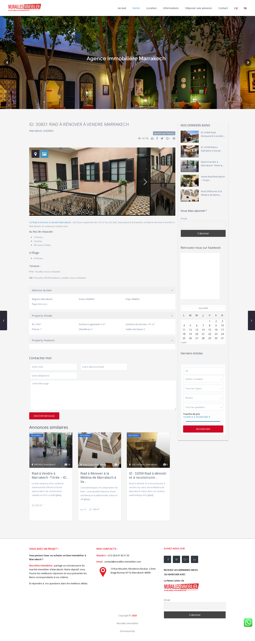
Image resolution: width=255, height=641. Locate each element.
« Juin (183, 342)
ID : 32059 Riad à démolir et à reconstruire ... (147, 475)
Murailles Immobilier (127, 623)
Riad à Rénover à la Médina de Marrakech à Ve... (98, 477)
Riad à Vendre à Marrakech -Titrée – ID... (50, 475)
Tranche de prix (191, 414)
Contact (223, 8)
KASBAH (48, 130)
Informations (171, 8)
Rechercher (203, 429)
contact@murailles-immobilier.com (122, 561)
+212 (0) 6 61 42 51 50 (118, 555)
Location (151, 8)
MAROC (136, 299)
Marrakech (35, 130)
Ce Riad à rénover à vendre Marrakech (50, 222)
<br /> (123, 597)
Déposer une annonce (198, 8)
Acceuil (122, 8)
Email (184, 218)
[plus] (58, 495)
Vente (136, 8)
